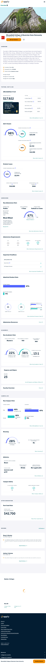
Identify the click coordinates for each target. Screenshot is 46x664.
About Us (2, 621)
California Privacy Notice (5, 631)
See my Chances (14, 39)
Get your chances (30, 219)
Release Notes (3, 639)
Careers (2, 623)
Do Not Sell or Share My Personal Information (10, 633)
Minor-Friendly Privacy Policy (6, 629)
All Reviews (41, 528)
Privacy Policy (3, 627)
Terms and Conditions (5, 625)
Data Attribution (4, 635)
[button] (23, 39)
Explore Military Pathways (10, 111)
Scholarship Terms (4, 637)
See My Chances (39, 661)
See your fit (5, 226)
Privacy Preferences (5, 644)
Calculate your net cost (7, 101)
